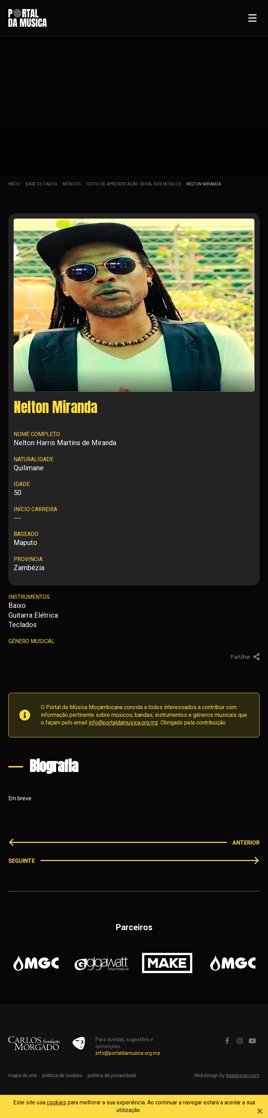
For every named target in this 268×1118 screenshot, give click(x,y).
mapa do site (22, 1075)
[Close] (260, 1109)
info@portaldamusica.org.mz (123, 722)
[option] (36, 963)
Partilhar (245, 657)
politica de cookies (62, 1075)
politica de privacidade (112, 1075)
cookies (56, 1102)
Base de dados (41, 184)
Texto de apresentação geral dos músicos (133, 184)
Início (14, 184)
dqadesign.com (243, 1075)
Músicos (71, 184)
